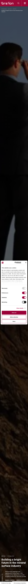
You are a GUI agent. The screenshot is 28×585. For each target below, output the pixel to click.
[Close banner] (25, 262)
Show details (20, 308)
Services (10, 8)
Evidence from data (6, 583)
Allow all (14, 312)
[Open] (25, 3)
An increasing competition (20, 583)
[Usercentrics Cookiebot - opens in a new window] (17, 263)
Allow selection (14, 317)
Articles (14, 8)
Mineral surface (10, 580)
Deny (14, 321)
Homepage (4, 8)
